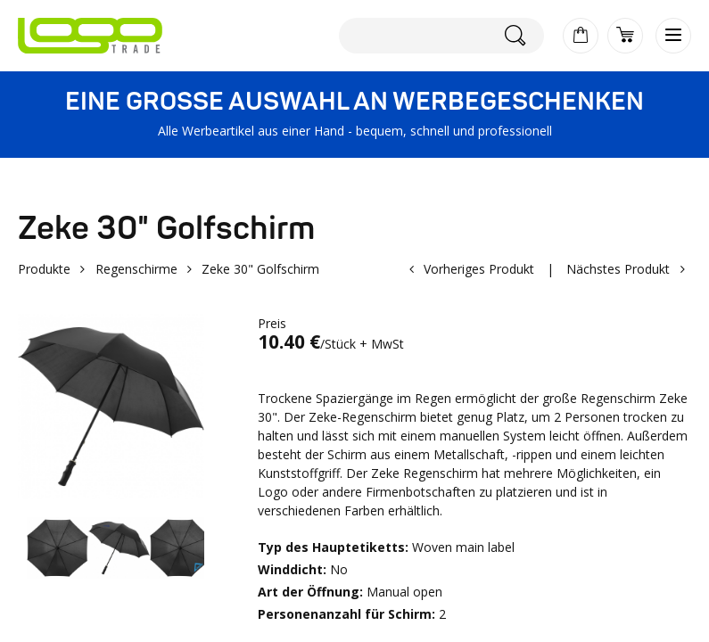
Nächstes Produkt (618, 268)
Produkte (44, 268)
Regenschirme (136, 268)
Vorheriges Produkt (479, 268)
